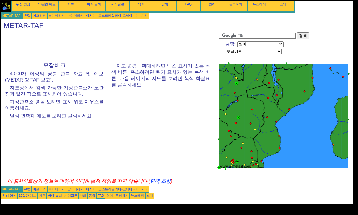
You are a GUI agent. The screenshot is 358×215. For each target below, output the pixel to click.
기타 (144, 15)
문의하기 (235, 4)
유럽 (27, 15)
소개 (283, 4)
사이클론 (117, 4)
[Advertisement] (110, 45)
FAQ (188, 4)
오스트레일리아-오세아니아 (118, 15)
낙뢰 (141, 4)
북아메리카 (56, 15)
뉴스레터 (259, 4)
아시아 (91, 15)
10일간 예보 (47, 4)
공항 (165, 4)
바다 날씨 (94, 4)
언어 (212, 4)
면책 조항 (160, 181)
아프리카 (39, 15)
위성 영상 (23, 4)
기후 (70, 4)
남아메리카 (75, 15)
